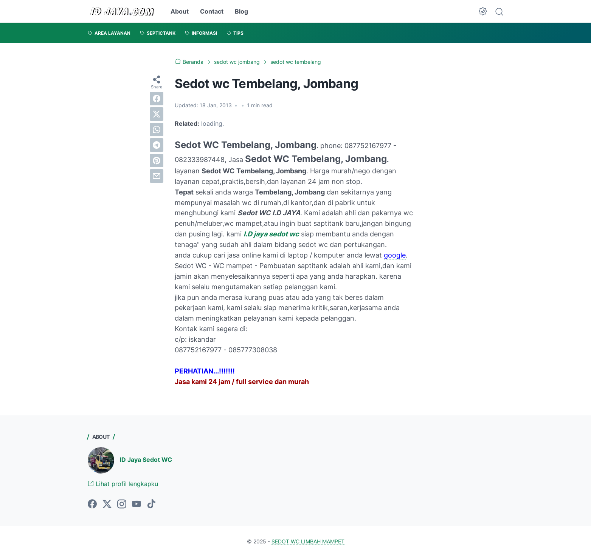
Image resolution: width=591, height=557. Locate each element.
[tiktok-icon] (151, 504)
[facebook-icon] (92, 504)
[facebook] (156, 98)
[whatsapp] (156, 129)
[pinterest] (156, 160)
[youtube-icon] (136, 504)
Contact (211, 11)
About (180, 11)
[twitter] (156, 114)
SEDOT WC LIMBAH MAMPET (307, 541)
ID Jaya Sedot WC (146, 459)
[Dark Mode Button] (482, 11)
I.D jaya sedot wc (271, 234)
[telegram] (156, 145)
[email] (156, 176)
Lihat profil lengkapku (123, 484)
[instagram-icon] (121, 504)
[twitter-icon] (107, 504)
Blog (241, 11)
